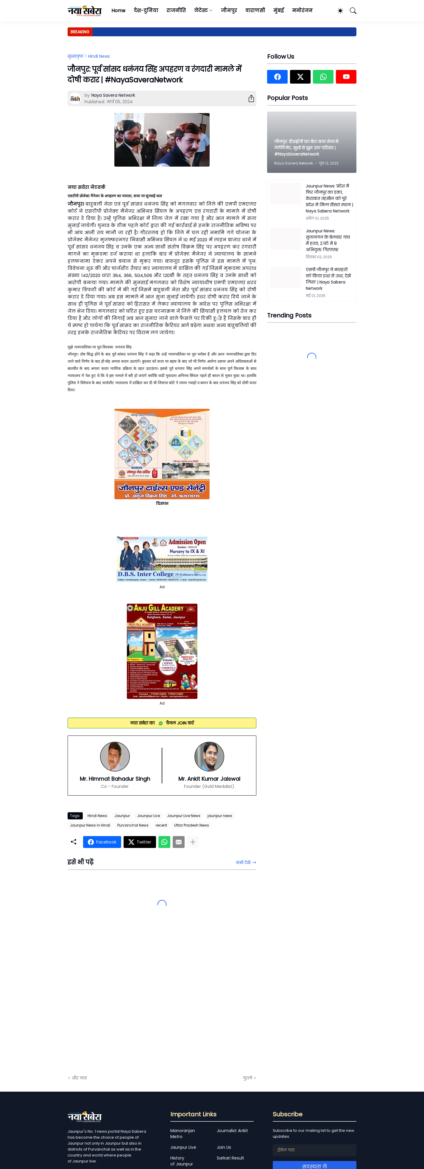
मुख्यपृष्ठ (75, 56)
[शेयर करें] (249, 98)
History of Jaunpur (181, 1161)
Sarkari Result (230, 1158)
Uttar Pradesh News (191, 825)
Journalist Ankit (232, 1131)
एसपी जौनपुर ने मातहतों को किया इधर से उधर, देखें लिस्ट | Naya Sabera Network (328, 279)
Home (118, 10)
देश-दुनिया (146, 10)
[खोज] (350, 11)
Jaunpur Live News (183, 815)
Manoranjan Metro (182, 1134)
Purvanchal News (133, 825)
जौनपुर (229, 10)
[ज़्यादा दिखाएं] (193, 842)
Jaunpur (122, 815)
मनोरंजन (302, 10)
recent (161, 825)
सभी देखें (243, 863)
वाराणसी (255, 10)
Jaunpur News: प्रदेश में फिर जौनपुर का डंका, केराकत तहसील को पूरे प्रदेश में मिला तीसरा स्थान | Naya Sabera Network (329, 198)
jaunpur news (220, 815)
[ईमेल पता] (314, 1150)
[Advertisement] (127, 1003)
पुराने (247, 1078)
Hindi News (99, 56)
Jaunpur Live (148, 815)
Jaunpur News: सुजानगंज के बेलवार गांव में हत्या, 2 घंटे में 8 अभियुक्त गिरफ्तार (328, 240)
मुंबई (278, 10)
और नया (79, 1078)
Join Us (224, 1147)
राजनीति (176, 10)
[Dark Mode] (337, 11)
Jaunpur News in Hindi (90, 825)
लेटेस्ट (201, 10)
